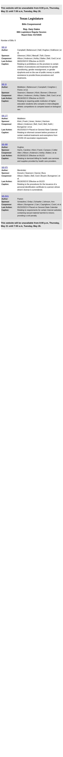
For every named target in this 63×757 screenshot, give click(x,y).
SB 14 (4, 47)
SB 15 (4, 84)
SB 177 (5, 116)
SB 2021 (5, 196)
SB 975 (5, 167)
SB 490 (5, 144)
